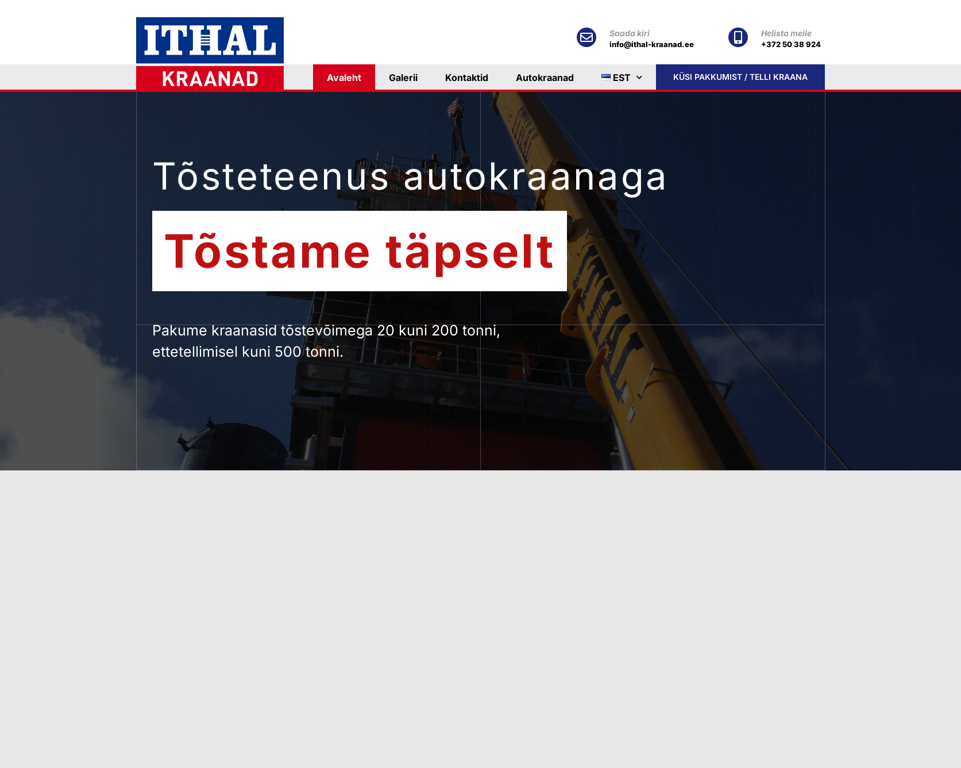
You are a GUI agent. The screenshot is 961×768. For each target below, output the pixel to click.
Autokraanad (545, 77)
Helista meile (786, 33)
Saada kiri (629, 33)
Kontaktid (466, 77)
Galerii (403, 77)
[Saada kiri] (586, 37)
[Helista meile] (738, 37)
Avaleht (344, 77)
